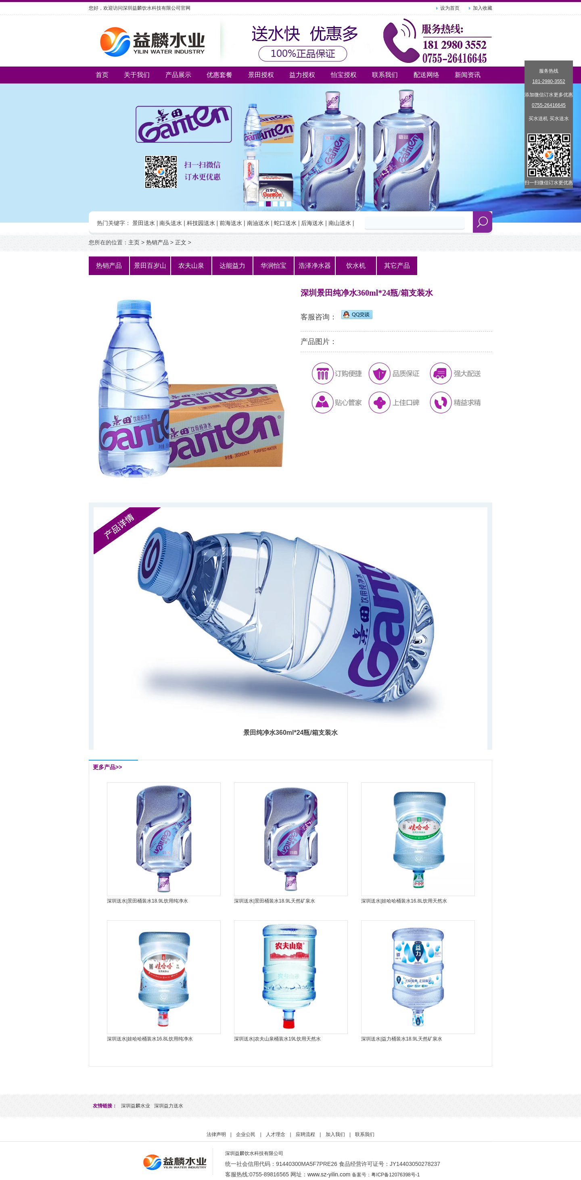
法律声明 (216, 1134)
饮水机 (356, 265)
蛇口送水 (285, 223)
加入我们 (335, 1134)
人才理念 (275, 1134)
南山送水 (339, 223)
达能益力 (232, 265)
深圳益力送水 (168, 1106)
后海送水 (312, 223)
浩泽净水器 (315, 265)
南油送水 (258, 223)
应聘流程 (305, 1134)
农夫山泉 (191, 265)
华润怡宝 (273, 265)
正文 (180, 242)
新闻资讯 (468, 74)
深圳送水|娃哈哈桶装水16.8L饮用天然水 (404, 901)
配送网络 (426, 74)
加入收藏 (482, 8)
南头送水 (170, 223)
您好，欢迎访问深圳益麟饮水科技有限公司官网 (139, 8)
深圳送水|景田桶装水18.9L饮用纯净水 (147, 901)
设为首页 (450, 8)
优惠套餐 (219, 74)
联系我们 (385, 74)
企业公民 (245, 1134)
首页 (102, 74)
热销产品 (157, 242)
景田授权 (261, 74)
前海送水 (230, 223)
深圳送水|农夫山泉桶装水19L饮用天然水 (277, 1039)
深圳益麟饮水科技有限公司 (254, 1153)
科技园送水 (201, 223)
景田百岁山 (150, 265)
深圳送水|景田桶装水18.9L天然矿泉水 (274, 901)
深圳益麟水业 (135, 1106)
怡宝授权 (344, 74)
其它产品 (397, 265)
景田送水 (143, 223)
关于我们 (137, 74)
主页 (134, 242)
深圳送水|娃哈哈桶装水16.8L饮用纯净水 (150, 1039)
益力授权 (302, 74)
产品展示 (178, 74)
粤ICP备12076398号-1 (395, 1175)
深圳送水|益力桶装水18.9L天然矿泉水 (401, 1039)
